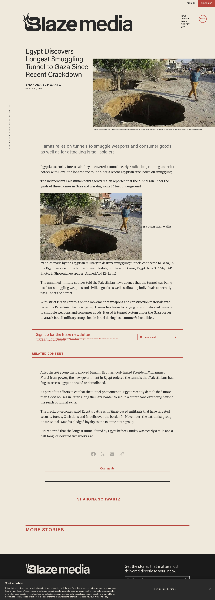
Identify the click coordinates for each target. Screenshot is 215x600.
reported (119, 181)
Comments (107, 468)
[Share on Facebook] (93, 454)
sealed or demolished (89, 383)
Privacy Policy (62, 339)
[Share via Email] (112, 454)
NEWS (183, 16)
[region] (107, 589)
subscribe (206, 3)
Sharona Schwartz (43, 84)
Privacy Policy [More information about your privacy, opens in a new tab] (101, 597)
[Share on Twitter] (102, 454)
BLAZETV (185, 24)
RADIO (184, 21)
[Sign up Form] (158, 337)
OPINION (185, 19)
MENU (202, 19)
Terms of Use (74, 339)
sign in (191, 3)
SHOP (183, 27)
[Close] (210, 589)
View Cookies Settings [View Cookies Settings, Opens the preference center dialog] (165, 589)
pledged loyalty (84, 422)
